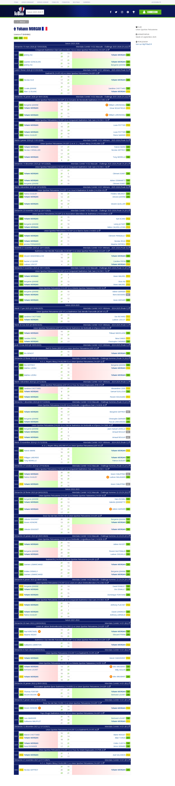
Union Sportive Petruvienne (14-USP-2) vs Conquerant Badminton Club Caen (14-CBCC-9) (72, 600)
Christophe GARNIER (117, 419)
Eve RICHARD (120, 316)
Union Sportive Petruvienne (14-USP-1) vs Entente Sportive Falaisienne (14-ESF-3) (72, 663)
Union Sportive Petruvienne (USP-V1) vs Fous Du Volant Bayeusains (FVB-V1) (72, 385)
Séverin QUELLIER (118, 204)
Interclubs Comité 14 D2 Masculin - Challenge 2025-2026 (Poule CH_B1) (100, 163)
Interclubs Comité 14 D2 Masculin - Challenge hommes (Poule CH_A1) (101, 402)
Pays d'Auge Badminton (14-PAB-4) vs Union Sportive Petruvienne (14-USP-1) (72, 713)
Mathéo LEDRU (30, 368)
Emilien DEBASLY (31, 571)
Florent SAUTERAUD (117, 551)
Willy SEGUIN (120, 670)
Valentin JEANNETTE (117, 502)
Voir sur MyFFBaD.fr (144, 44)
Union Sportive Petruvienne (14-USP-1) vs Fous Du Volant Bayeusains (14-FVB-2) (72, 750)
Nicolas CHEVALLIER (32, 150)
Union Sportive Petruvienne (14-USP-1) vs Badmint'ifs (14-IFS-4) (72, 653)
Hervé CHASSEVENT (117, 658)
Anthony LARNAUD (117, 615)
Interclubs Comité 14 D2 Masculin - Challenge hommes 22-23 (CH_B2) (101, 492)
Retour (22, 22)
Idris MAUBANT (119, 666)
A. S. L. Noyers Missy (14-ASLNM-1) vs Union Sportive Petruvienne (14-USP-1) (72, 763)
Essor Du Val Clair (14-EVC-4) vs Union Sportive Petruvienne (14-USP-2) (72, 516)
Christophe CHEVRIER (116, 341)
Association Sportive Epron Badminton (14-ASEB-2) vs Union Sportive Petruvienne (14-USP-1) (72, 686)
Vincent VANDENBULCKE (34, 256)
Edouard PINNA (119, 634)
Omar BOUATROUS (117, 108)
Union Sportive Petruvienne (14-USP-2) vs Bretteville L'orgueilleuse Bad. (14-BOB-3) (72, 539)
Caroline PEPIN (119, 261)
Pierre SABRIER (119, 135)
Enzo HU (122, 281)
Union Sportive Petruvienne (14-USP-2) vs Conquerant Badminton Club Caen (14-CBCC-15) (72, 271)
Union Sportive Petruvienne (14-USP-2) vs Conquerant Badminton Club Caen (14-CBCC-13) (72, 120)
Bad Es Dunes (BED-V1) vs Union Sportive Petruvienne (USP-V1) (72, 348)
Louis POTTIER (119, 125)
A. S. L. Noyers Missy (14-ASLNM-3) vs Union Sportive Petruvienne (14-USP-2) (72, 361)
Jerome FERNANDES (32, 244)
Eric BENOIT (29, 353)
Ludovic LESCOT (30, 264)
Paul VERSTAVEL (30, 631)
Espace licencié (42, 2)
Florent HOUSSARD (117, 397)
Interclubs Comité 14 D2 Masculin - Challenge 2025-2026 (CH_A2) (103, 46)
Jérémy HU (28, 55)
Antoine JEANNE (119, 197)
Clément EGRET (119, 173)
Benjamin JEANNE (118, 65)
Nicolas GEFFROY (118, 150)
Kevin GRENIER (119, 300)
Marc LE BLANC (30, 91)
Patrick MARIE (119, 147)
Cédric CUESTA (119, 743)
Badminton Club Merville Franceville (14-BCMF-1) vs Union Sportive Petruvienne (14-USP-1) (72, 251)
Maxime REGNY (30, 634)
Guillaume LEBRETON (32, 645)
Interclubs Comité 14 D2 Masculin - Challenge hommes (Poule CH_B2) (101, 358)
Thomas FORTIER (31, 691)
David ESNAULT (119, 586)
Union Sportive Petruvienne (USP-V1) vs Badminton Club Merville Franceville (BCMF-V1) (72, 311)
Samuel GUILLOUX (118, 391)
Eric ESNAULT (119, 589)
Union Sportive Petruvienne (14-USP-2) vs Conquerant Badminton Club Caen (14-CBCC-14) (72, 167)
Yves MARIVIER (30, 718)
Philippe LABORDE (31, 457)
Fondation (65, 2)
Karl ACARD (120, 219)
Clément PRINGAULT (117, 236)
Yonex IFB (55, 2)
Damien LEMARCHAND (33, 564)
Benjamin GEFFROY (117, 412)
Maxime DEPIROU (118, 244)
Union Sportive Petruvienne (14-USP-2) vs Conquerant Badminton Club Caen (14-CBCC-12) (72, 469)
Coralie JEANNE (30, 88)
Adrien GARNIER (119, 291)
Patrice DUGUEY (30, 135)
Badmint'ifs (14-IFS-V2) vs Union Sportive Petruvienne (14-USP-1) (72, 73)
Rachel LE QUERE (31, 261)
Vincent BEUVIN (30, 694)
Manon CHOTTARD (32, 735)
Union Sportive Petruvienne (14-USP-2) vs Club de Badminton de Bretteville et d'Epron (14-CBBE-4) (72, 425)
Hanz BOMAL (120, 499)
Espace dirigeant (28, 2)
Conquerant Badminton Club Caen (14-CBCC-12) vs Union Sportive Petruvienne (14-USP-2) (72, 50)
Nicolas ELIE (29, 80)
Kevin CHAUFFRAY (118, 474)
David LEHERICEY (118, 612)
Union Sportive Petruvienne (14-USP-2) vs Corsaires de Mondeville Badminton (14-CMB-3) (72, 100)
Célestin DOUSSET (31, 519)
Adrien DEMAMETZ (117, 180)
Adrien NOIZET (119, 544)
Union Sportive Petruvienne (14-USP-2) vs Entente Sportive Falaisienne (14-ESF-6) (72, 288)
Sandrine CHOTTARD (117, 88)
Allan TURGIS (120, 738)
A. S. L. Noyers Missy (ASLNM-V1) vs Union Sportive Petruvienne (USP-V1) (72, 445)
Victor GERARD (119, 746)
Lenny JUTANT (119, 224)
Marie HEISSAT (119, 735)
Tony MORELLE (119, 157)
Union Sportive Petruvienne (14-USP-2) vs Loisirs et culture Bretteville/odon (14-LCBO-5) (72, 583)
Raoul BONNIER (30, 746)
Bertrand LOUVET (31, 669)
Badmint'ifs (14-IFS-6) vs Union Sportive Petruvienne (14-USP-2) (72, 559)
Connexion (150, 12)
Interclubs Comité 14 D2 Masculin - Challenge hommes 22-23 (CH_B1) (101, 536)
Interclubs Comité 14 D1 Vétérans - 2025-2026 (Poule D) (106, 70)
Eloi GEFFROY (29, 365)
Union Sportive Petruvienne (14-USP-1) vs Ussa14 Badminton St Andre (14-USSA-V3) (72, 190)
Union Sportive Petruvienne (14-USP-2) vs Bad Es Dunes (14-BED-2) (72, 231)
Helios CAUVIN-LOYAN (116, 227)
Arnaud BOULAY (118, 432)
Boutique (76, 2)
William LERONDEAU (117, 105)
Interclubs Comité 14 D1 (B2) (117, 623)
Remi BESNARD (119, 294)
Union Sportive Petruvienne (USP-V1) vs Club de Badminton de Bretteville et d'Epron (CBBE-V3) (72, 328)
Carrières (86, 2)
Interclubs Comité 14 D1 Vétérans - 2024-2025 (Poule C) (106, 308)
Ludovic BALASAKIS (117, 477)
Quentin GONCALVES (32, 62)
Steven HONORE (30, 522)
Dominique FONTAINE (116, 595)
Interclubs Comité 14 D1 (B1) (117, 700)
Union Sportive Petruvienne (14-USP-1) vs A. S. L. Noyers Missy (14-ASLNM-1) (72, 143)
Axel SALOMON (119, 755)
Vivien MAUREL (119, 276)
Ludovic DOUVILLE (117, 554)
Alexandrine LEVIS (118, 388)
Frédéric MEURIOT (118, 194)
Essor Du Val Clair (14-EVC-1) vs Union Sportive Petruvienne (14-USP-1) (72, 703)
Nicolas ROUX (119, 241)
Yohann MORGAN (118, 55)
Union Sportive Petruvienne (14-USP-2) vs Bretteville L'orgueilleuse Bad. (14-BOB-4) (72, 405)
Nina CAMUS (120, 338)
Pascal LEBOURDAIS (117, 422)
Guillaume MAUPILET (32, 721)
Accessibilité (156, 2)
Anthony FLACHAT (118, 605)
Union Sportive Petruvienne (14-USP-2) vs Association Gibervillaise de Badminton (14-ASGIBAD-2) (72, 214)
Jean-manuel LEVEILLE (116, 429)
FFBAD (16, 2)
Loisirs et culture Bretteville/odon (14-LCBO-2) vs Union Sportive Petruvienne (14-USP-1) (72, 626)
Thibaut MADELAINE (117, 333)
